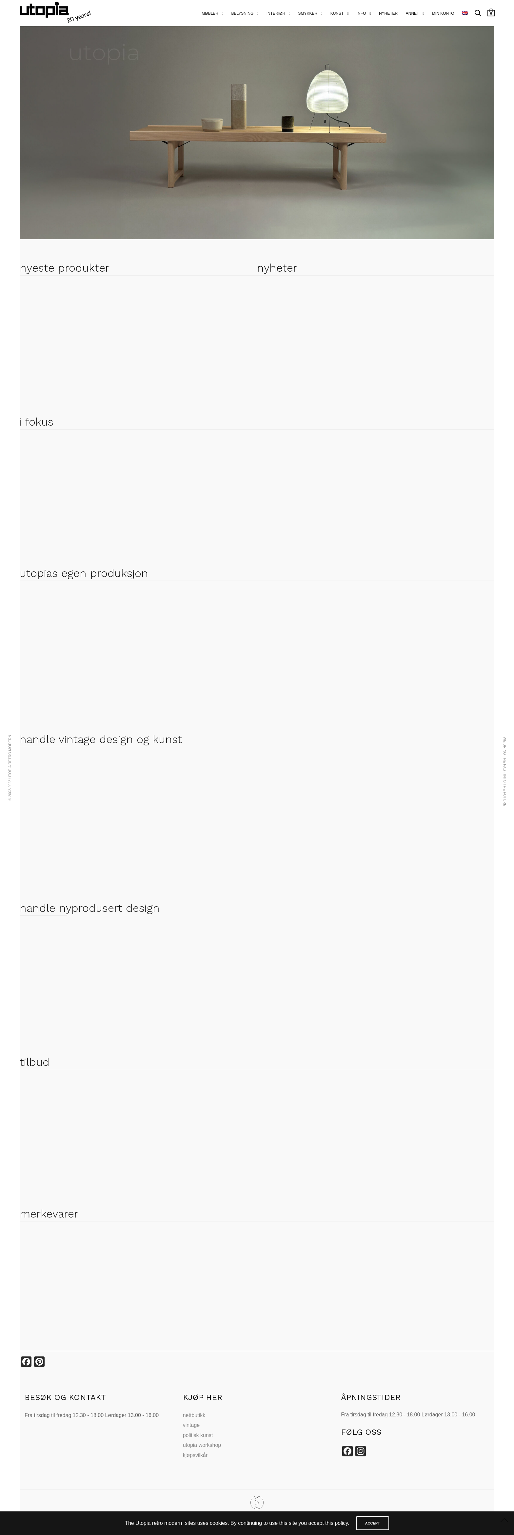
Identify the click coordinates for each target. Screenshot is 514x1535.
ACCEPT (372, 1523)
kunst (337, 13)
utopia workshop (202, 1445)
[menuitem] (465, 13)
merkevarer (49, 1213)
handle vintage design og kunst (101, 739)
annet (412, 13)
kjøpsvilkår (195, 1455)
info (361, 13)
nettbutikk (194, 1415)
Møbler (210, 13)
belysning (242, 13)
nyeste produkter (64, 267)
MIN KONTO (443, 13)
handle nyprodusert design (90, 907)
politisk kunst (198, 1435)
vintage (191, 1425)
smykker (308, 13)
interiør (276, 13)
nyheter (388, 13)
